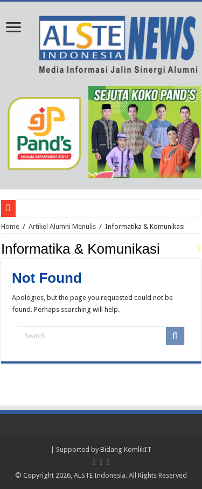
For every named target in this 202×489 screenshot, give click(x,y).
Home (10, 226)
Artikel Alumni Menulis (62, 226)
